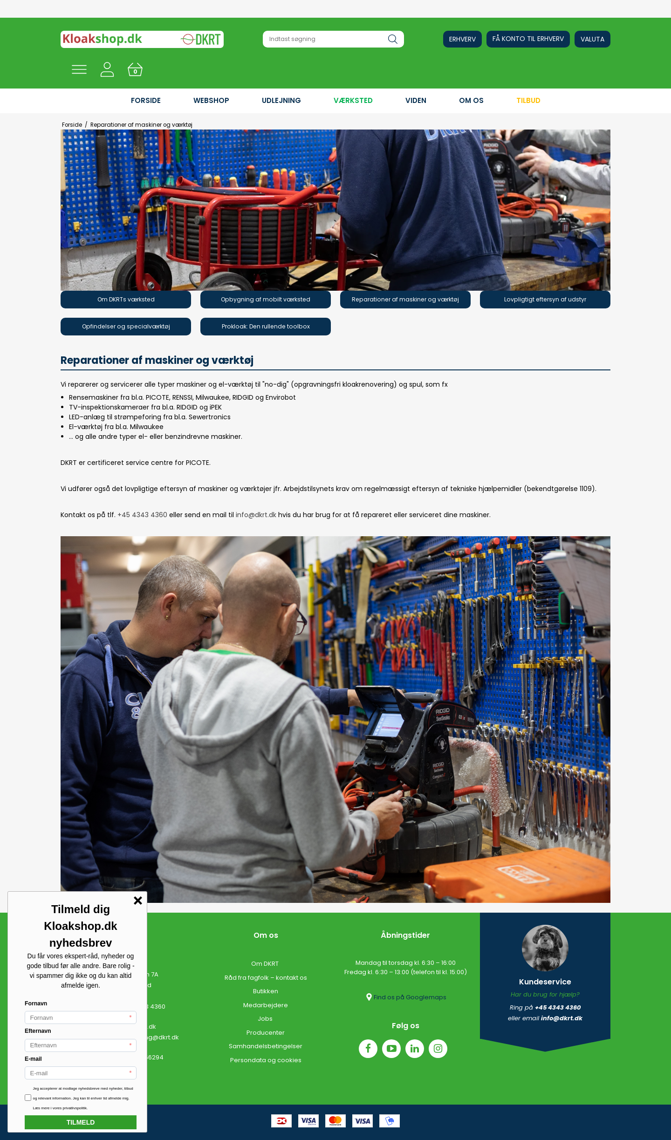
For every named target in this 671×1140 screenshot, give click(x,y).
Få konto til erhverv (528, 38)
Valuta (592, 39)
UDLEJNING (281, 100)
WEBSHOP (211, 100)
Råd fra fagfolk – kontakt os (266, 977)
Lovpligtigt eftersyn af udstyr (545, 299)
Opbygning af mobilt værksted (265, 299)
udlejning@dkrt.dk (151, 1037)
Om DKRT (265, 963)
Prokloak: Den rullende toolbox (266, 326)
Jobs (266, 1018)
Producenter (265, 1032)
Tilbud (528, 100)
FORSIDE (146, 100)
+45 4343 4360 (142, 514)
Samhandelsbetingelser (265, 1046)
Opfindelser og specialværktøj (126, 326)
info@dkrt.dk (257, 514)
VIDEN (415, 100)
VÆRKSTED (353, 100)
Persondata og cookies (265, 1060)
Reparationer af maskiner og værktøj (405, 299)
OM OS (471, 100)
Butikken (265, 991)
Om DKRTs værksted (126, 299)
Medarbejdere (265, 1005)
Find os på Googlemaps (405, 997)
